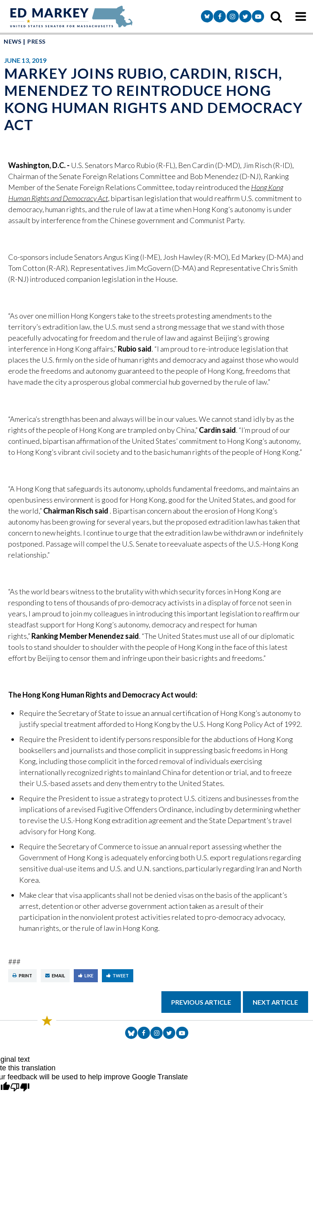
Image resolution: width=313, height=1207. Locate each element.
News (13, 41)
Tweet (117, 975)
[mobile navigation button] (301, 16)
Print (22, 975)
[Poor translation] (20, 1088)
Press (36, 41)
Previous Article (201, 1002)
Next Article (275, 1002)
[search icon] (276, 16)
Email (55, 975)
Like (85, 975)
